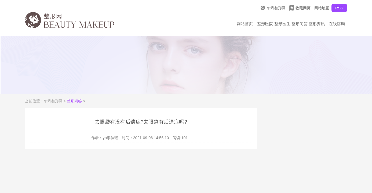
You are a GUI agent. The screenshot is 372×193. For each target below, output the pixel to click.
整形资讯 (317, 23)
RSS (339, 8)
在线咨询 (337, 23)
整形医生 (282, 23)
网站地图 (321, 8)
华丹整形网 (273, 8)
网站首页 (245, 23)
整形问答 (299, 23)
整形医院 (265, 23)
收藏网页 (300, 8)
